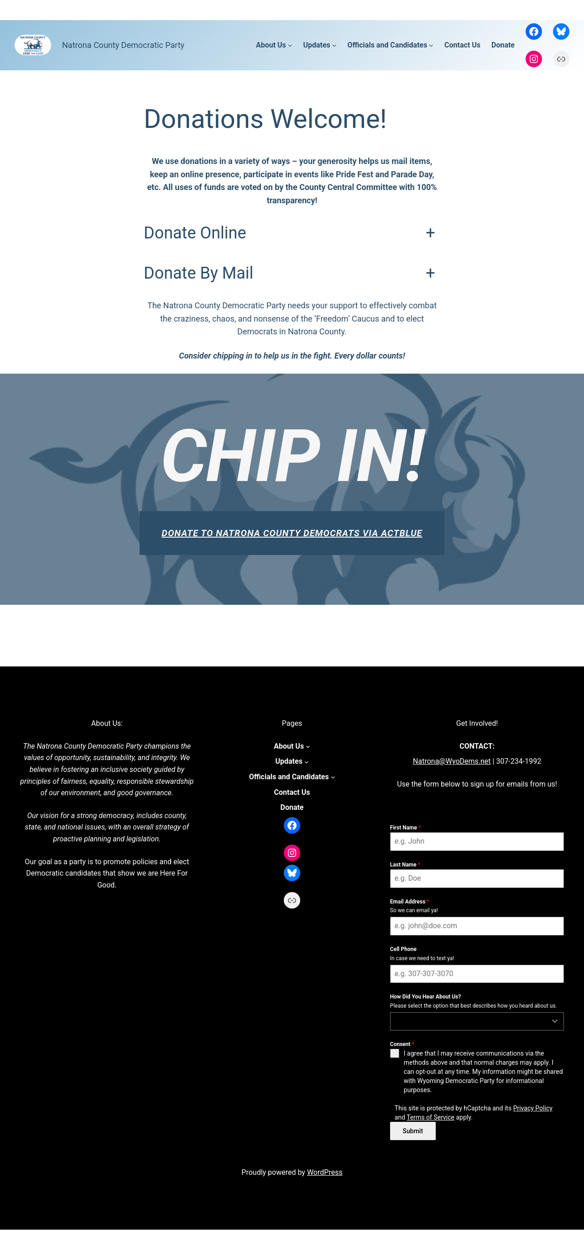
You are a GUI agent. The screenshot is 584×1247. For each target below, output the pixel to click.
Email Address (409, 901)
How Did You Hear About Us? (425, 996)
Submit (413, 1131)
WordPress (325, 1169)
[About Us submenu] (290, 45)
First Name (405, 827)
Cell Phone (403, 949)
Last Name (405, 864)
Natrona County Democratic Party (123, 45)
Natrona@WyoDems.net (451, 761)
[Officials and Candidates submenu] (431, 45)
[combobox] (477, 1021)
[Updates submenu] (334, 45)
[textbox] (469, 1021)
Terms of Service (430, 1117)
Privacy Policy (533, 1108)
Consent (402, 1044)
